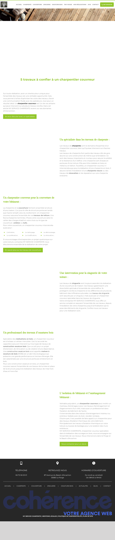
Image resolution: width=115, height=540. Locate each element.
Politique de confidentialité (70, 516)
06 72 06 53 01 (21, 475)
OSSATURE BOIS (67, 486)
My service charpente (32, 516)
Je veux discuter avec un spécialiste (20, 117)
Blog (95, 486)
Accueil (7, 486)
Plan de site (88, 516)
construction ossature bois (18, 351)
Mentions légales (49, 516)
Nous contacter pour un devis (73, 444)
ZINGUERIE (51, 486)
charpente (76, 146)
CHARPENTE (21, 486)
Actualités (83, 486)
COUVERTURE (36, 486)
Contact (107, 486)
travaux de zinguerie (100, 293)
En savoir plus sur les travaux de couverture (23, 250)
